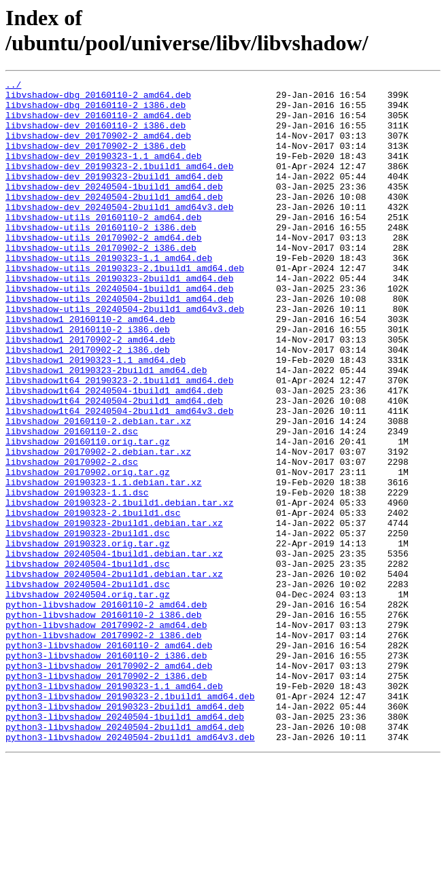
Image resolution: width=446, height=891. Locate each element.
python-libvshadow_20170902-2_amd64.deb (106, 735)
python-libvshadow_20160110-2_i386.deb (103, 722)
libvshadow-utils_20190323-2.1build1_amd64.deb (124, 306)
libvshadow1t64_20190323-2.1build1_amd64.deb (119, 441)
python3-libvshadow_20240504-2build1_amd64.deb (124, 857)
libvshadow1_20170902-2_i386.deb (87, 404)
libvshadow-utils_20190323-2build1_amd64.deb (119, 319)
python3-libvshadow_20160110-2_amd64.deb (108, 759)
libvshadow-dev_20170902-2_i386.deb (95, 160)
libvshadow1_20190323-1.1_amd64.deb (95, 416)
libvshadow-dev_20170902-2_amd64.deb (98, 147)
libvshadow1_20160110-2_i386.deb (87, 380)
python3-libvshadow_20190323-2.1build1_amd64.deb (130, 820)
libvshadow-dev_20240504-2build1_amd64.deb (114, 221)
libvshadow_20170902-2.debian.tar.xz (98, 527)
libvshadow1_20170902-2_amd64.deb (90, 392)
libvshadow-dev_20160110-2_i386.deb (95, 135)
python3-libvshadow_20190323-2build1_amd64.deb (124, 832)
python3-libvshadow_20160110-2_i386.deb (106, 771)
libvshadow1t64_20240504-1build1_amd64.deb (114, 453)
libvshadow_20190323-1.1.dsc (77, 576)
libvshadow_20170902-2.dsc (71, 539)
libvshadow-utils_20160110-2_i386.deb (100, 257)
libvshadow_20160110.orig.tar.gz (87, 514)
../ (13, 86)
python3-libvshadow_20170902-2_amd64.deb (108, 784)
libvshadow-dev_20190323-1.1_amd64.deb (103, 172)
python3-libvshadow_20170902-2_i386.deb (106, 796)
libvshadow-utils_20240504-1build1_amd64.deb (119, 331)
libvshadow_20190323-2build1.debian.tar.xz (114, 612)
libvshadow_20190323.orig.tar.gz (87, 637)
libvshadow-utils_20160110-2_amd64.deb (103, 245)
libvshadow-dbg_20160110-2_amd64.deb (98, 98)
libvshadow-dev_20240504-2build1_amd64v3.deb (119, 233)
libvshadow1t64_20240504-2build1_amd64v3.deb (119, 478)
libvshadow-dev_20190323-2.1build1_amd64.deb (119, 184)
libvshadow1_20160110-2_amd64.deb (90, 368)
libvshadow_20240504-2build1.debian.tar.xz (114, 673)
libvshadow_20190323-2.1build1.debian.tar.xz (119, 588)
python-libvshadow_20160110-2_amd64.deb (106, 710)
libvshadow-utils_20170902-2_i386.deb (100, 282)
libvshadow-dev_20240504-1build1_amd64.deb (114, 209)
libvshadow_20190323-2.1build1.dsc (92, 600)
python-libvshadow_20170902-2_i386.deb (103, 747)
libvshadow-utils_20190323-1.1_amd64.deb (108, 294)
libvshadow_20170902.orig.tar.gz (87, 551)
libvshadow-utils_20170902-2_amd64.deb (103, 270)
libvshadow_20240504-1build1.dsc (87, 661)
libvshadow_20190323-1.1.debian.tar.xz (103, 563)
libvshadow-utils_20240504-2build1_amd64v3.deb (124, 355)
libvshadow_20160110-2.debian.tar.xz (98, 490)
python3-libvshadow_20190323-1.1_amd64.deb (114, 808)
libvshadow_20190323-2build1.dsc (87, 624)
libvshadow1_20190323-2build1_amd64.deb (106, 429)
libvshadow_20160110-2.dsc (71, 502)
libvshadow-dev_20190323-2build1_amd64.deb (114, 196)
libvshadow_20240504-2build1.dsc (87, 686)
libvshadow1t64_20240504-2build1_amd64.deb (114, 465)
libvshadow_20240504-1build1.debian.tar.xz (114, 649)
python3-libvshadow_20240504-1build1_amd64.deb (124, 845)
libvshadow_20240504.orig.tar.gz (87, 698)
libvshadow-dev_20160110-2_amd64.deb (98, 123)
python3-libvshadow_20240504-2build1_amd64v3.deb (130, 869)
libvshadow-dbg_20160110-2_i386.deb (95, 111)
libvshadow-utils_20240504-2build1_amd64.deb (119, 343)
